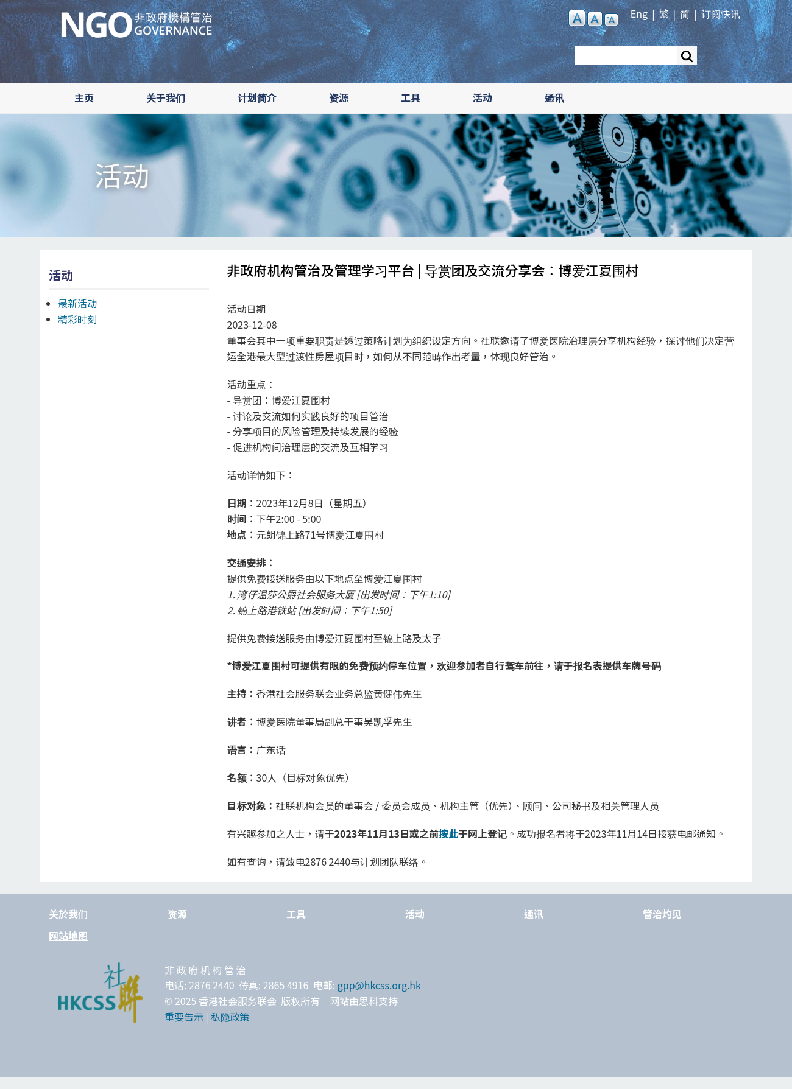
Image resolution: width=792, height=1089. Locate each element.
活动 (482, 97)
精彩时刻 (77, 319)
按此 (448, 833)
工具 (410, 97)
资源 (338, 97)
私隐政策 (230, 1016)
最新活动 (77, 303)
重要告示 (183, 1016)
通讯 (554, 97)
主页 (84, 97)
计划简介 (257, 97)
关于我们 (165, 97)
